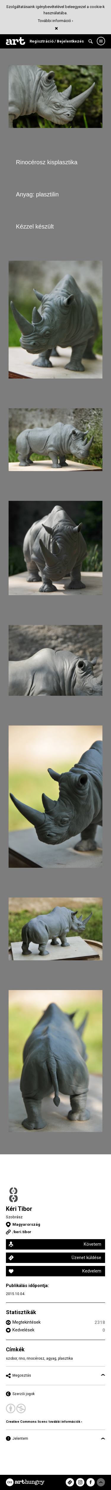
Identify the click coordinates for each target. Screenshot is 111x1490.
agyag (51, 1358)
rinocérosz (35, 1358)
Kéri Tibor (19, 1208)
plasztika (65, 1358)
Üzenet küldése (86, 1257)
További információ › (55, 20)
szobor (11, 1358)
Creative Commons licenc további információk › (44, 1422)
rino (22, 1358)
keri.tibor (22, 1232)
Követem (92, 1244)
